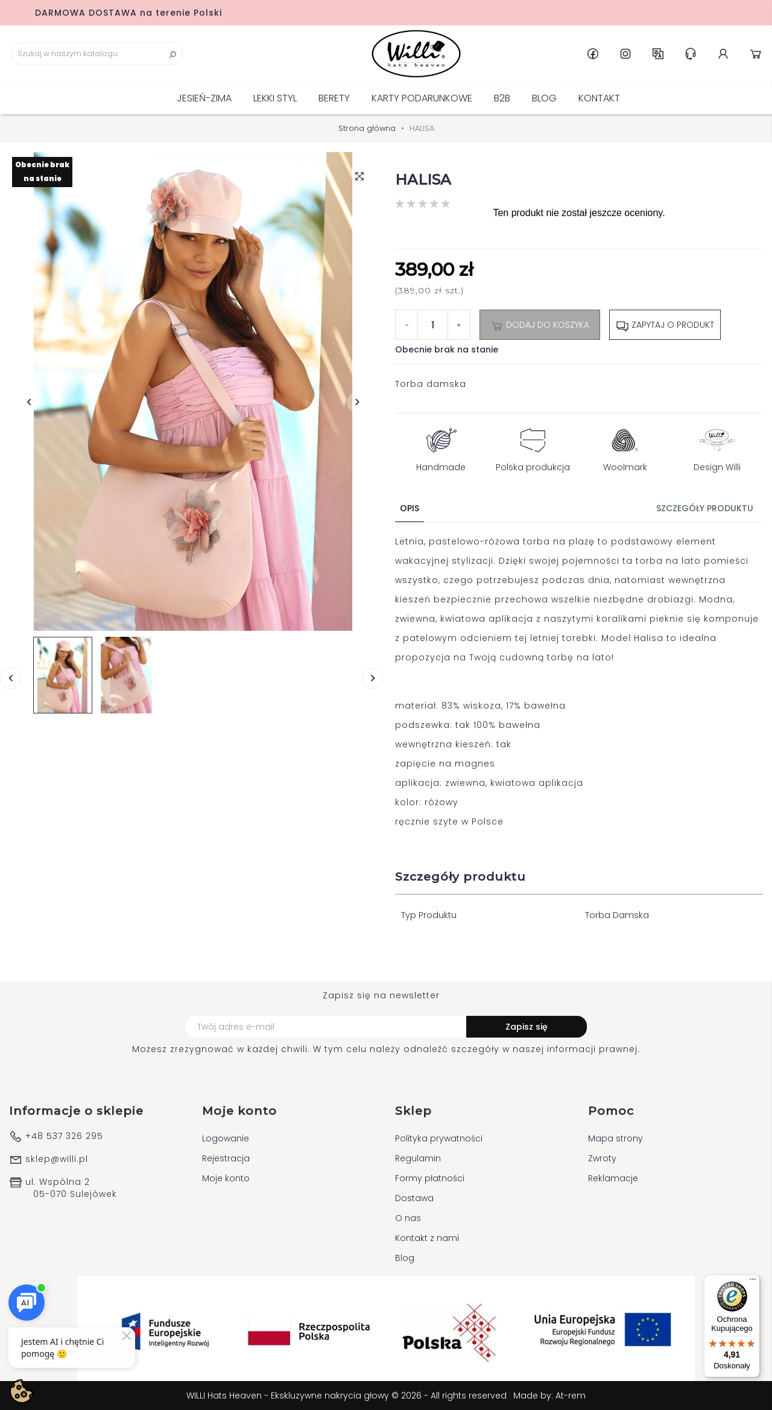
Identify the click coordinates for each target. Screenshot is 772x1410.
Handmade (441, 447)
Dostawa (414, 1198)
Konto (723, 53)
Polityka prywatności (438, 1138)
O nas (408, 1218)
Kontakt (599, 98)
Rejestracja (226, 1158)
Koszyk (755, 53)
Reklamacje (613, 1178)
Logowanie (225, 1138)
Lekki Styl (275, 98)
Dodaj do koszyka (539, 325)
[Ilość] (433, 325)
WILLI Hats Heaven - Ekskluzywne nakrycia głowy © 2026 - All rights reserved (347, 1395)
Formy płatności (429, 1178)
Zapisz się (526, 1027)
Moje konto (226, 1178)
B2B (502, 98)
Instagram (625, 53)
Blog (544, 98)
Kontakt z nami (427, 1238)
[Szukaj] (97, 53)
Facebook (593, 53)
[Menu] (752, 1282)
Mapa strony (615, 1138)
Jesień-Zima (204, 98)
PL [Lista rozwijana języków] (658, 53)
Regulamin (418, 1158)
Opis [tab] (409, 508)
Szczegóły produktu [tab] (704, 508)
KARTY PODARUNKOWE (422, 98)
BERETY (334, 98)
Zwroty (602, 1158)
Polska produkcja (533, 447)
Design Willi (717, 447)
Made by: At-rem (549, 1395)
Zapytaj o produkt (665, 325)
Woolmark (625, 447)
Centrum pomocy (690, 53)
